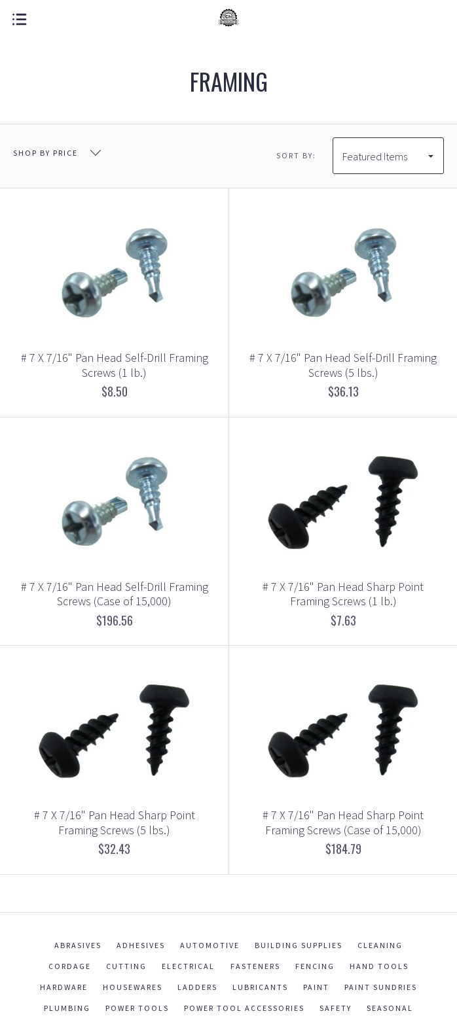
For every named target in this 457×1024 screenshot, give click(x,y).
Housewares (132, 987)
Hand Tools (379, 966)
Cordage (69, 966)
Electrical (188, 966)
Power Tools (137, 1008)
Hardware (64, 987)
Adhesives (141, 945)
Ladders (197, 987)
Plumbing (67, 1008)
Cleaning (380, 945)
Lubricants (260, 987)
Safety (336, 1008)
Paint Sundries (380, 987)
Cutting (126, 966)
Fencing (315, 966)
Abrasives (77, 945)
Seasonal (390, 1008)
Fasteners (255, 966)
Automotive (210, 945)
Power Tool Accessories (244, 1008)
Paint (316, 987)
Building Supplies (298, 945)
